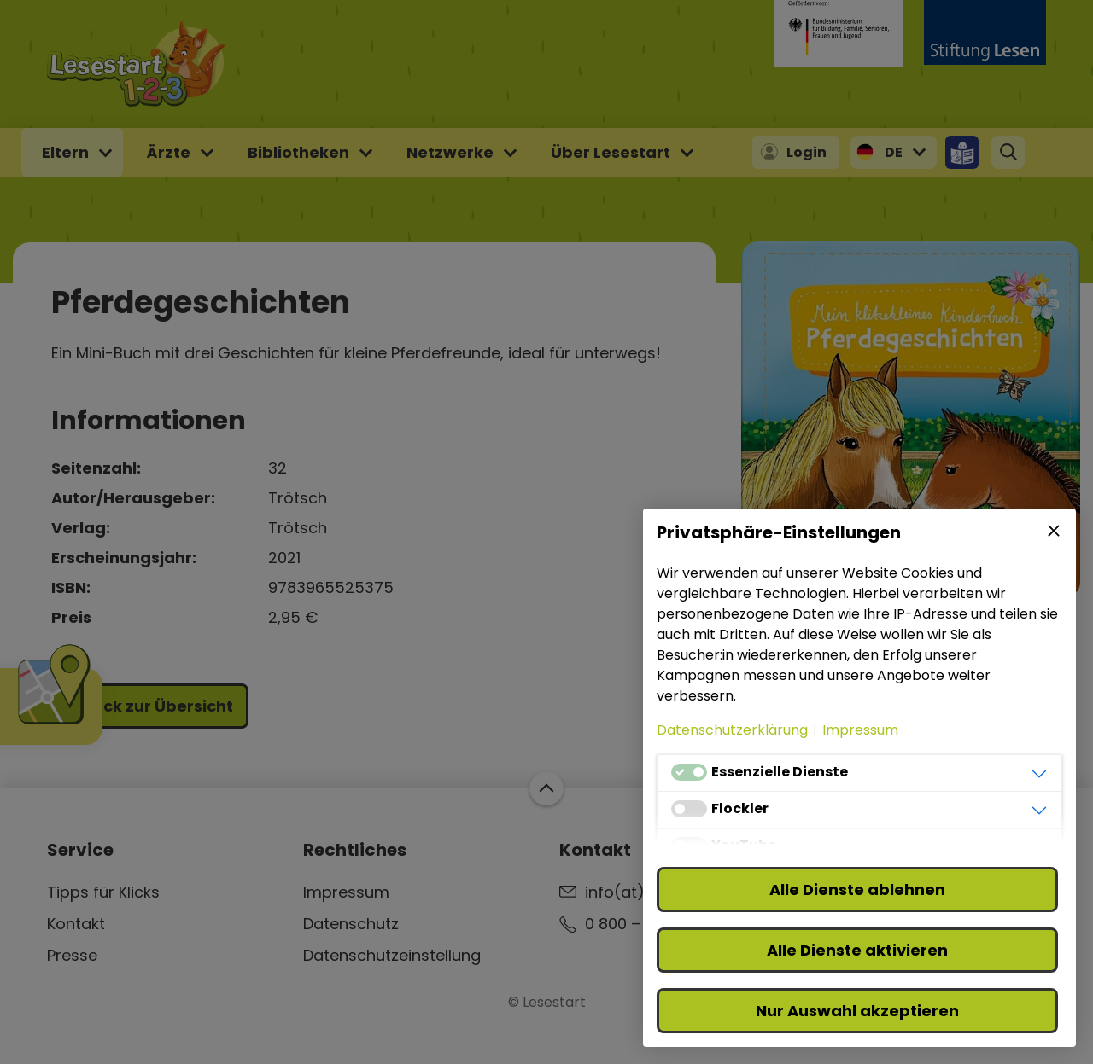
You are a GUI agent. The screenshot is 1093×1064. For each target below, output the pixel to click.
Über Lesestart (610, 152)
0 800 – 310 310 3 (647, 923)
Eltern (65, 152)
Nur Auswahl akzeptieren (857, 1010)
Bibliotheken (298, 152)
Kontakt (76, 923)
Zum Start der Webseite (546, 788)
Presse (72, 955)
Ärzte (168, 152)
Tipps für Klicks (103, 892)
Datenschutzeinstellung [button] (392, 955)
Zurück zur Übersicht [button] (150, 706)
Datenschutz (351, 923)
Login (806, 152)
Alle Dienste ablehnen (857, 889)
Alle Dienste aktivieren (857, 950)
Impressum (346, 892)
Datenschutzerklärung (732, 730)
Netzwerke (450, 152)
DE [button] (894, 152)
